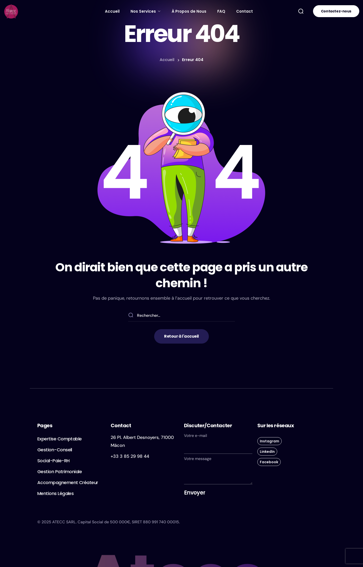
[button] (301, 11)
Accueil (167, 60)
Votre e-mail (218, 443)
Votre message (218, 470)
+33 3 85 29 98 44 (130, 456)
